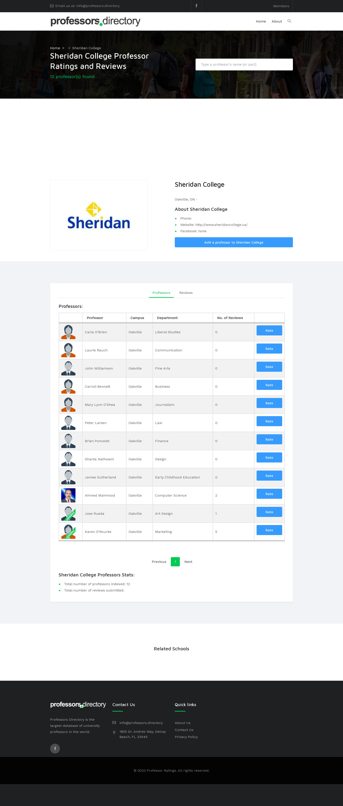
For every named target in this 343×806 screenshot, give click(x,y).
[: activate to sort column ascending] (269, 318)
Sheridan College (86, 48)
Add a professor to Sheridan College (233, 242)
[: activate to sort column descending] (70, 318)
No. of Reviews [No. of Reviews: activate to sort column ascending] (230, 318)
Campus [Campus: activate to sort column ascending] (137, 318)
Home (261, 21)
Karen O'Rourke (98, 532)
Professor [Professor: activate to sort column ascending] (95, 318)
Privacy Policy (186, 737)
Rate (269, 330)
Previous (159, 562)
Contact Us (184, 730)
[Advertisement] (171, 131)
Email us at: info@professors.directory (87, 6)
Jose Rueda (94, 513)
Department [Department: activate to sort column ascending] (167, 318)
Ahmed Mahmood (100, 495)
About (277, 21)
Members (281, 6)
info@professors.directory (141, 723)
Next (188, 562)
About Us (183, 723)
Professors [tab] (161, 293)
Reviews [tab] (186, 293)
